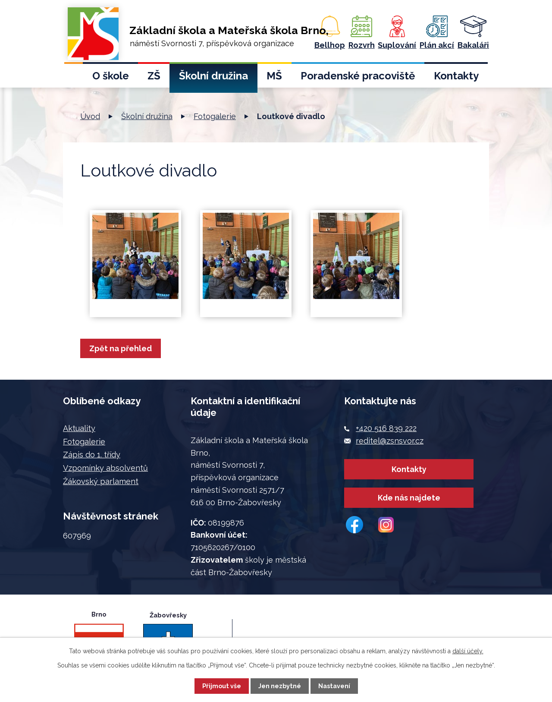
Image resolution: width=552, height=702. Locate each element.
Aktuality (79, 428)
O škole (110, 75)
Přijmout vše (221, 685)
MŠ (274, 75)
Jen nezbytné (279, 685)
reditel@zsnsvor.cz (389, 440)
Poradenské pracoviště (358, 75)
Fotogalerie (215, 116)
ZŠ (153, 75)
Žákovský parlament (100, 481)
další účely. (467, 651)
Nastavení (334, 685)
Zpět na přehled (123, 348)
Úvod (73, 78)
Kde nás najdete (409, 508)
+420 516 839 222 (386, 428)
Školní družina (213, 75)
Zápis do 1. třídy (91, 454)
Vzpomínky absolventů (105, 467)
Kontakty (456, 75)
